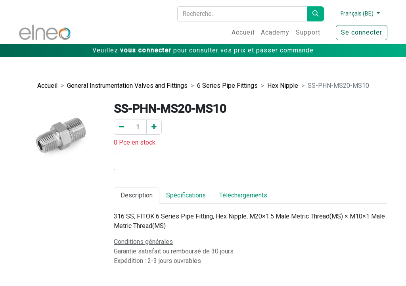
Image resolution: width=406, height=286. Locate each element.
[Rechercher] (315, 13)
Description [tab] (137, 195)
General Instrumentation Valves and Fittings (127, 85)
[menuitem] (243, 33)
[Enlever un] (121, 127)
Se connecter (361, 32)
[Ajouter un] (154, 127)
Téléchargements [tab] (243, 195)
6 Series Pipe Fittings (227, 85)
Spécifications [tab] (186, 195)
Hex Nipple (282, 85)
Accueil (47, 85)
